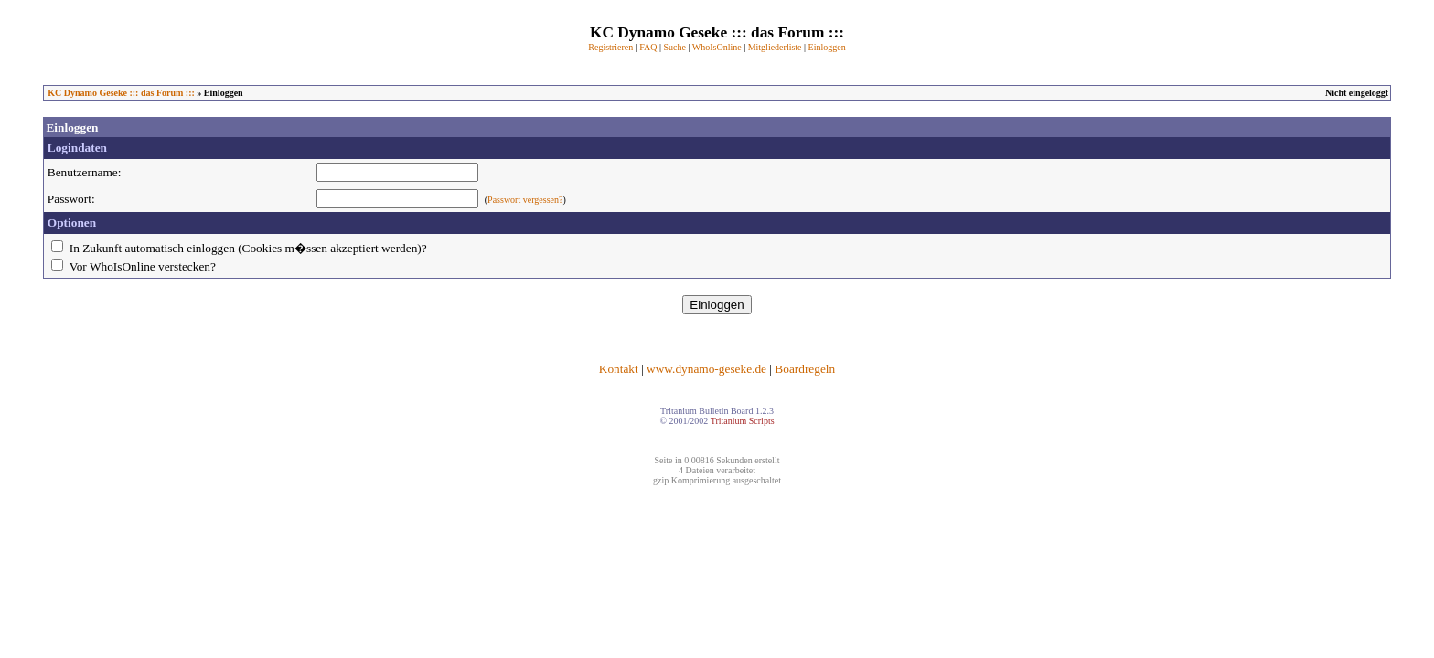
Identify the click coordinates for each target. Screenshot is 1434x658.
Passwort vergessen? (524, 200)
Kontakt (618, 369)
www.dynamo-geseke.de (706, 369)
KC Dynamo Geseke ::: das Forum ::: (121, 93)
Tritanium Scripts (743, 421)
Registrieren (610, 47)
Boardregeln (805, 369)
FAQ (648, 47)
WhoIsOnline (717, 47)
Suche (674, 47)
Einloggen (827, 47)
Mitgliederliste (775, 47)
